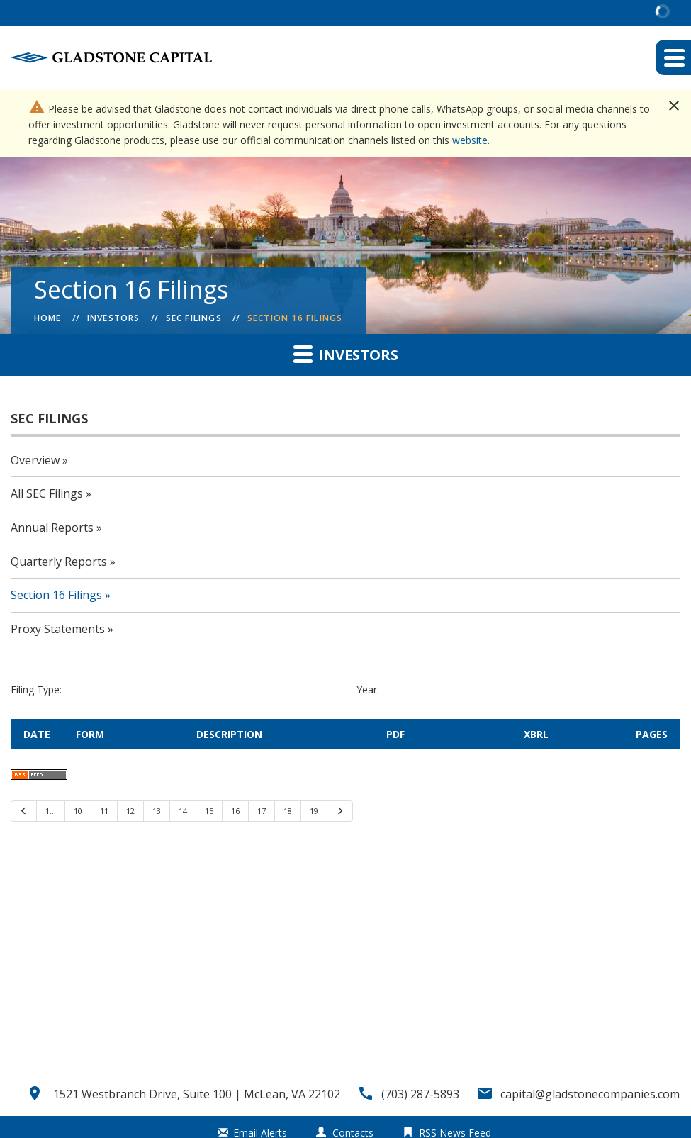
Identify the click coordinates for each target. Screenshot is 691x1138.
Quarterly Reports (59, 561)
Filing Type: (36, 689)
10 (78, 810)
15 (209, 810)
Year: (367, 689)
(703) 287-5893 (420, 1094)
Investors (113, 318)
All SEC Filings (47, 493)
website (470, 140)
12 (130, 810)
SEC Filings (194, 318)
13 (156, 810)
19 (314, 810)
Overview (35, 460)
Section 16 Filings (295, 318)
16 (235, 810)
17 (261, 810)
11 (104, 810)
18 (287, 810)
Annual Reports (52, 527)
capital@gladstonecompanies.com (590, 1094)
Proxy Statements (58, 629)
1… (50, 810)
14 (183, 810)
